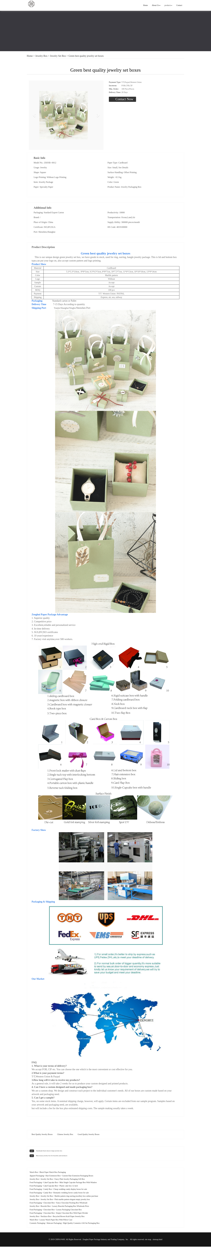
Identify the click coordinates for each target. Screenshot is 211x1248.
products (168, 5)
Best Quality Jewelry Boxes (42, 1136)
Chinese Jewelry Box (65, 1136)
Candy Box (47, 1191)
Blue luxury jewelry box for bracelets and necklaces (51, 1157)
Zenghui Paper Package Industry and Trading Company (103, 1241)
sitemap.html (157, 1241)
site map (148, 1241)
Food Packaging (36, 1184)
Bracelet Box (45, 1208)
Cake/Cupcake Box (50, 1184)
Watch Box (34, 1174)
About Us (156, 5)
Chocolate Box (49, 1204)
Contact (179, 5)
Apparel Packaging (37, 1177)
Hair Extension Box (52, 1177)
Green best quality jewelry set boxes (86, 56)
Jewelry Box (41, 56)
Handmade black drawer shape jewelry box (49, 1152)
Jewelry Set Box (58, 56)
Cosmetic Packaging (37, 1224)
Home (145, 5)
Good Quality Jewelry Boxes (88, 1136)
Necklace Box (46, 1218)
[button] (34, 116)
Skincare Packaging (54, 1224)
